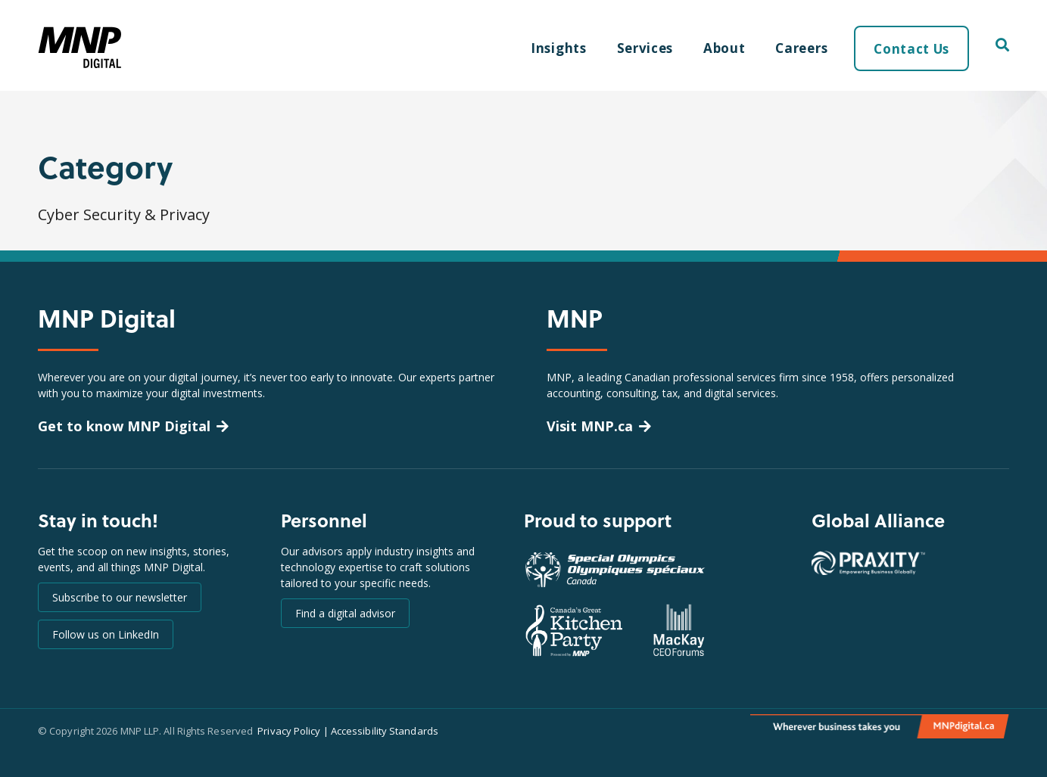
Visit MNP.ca (590, 426)
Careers (801, 48)
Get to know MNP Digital (124, 426)
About (724, 48)
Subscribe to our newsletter (119, 597)
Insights (558, 48)
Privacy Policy (288, 731)
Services (645, 48)
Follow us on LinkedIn (105, 634)
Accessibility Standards (384, 731)
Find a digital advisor (345, 613)
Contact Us (911, 48)
